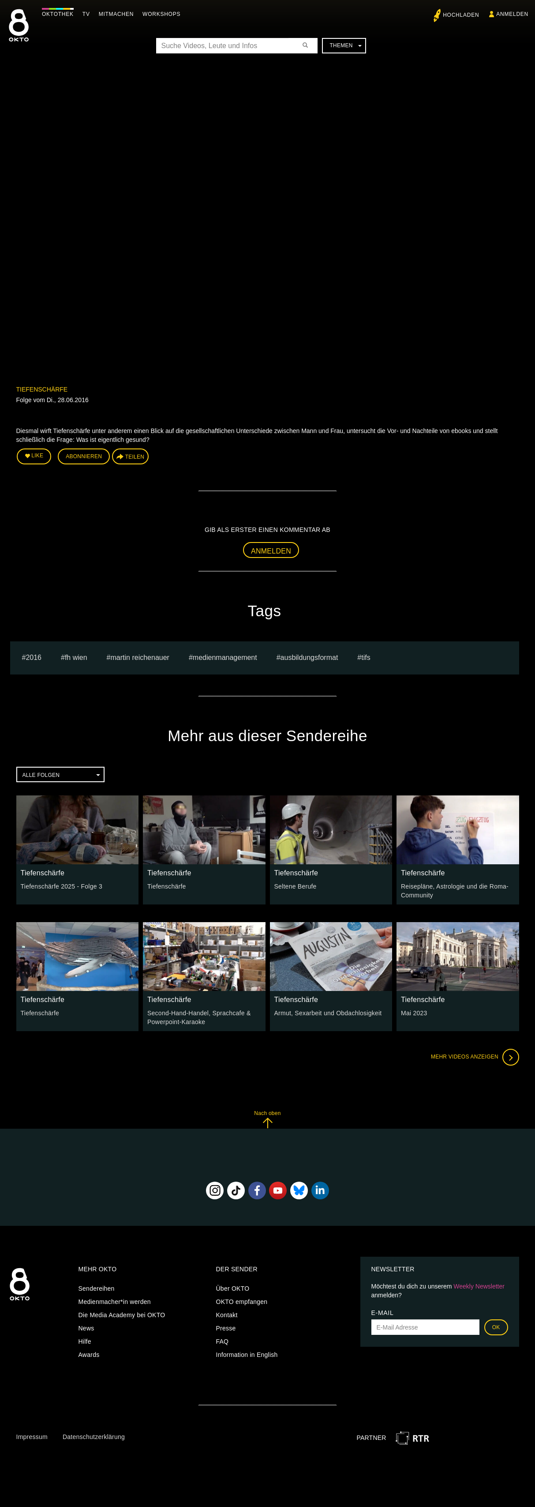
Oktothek (58, 14)
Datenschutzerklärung (94, 1436)
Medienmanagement (225, 657)
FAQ (222, 1341)
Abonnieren (84, 456)
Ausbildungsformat (309, 657)
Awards (89, 1354)
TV (86, 14)
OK (496, 1327)
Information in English (247, 1354)
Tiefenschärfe (42, 389)
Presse (226, 1328)
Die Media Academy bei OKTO (122, 1315)
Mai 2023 (414, 1013)
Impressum (32, 1436)
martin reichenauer (140, 657)
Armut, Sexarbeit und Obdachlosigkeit (328, 1013)
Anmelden (271, 551)
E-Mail (382, 1312)
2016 (33, 657)
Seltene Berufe (295, 886)
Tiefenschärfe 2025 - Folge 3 (61, 886)
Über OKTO (233, 1288)
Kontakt (227, 1315)
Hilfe (85, 1341)
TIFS (365, 657)
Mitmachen (116, 14)
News (86, 1328)
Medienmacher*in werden (115, 1301)
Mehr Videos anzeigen (475, 1057)
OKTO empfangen (242, 1301)
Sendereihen (97, 1288)
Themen (345, 45)
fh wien (76, 657)
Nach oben (267, 1119)
